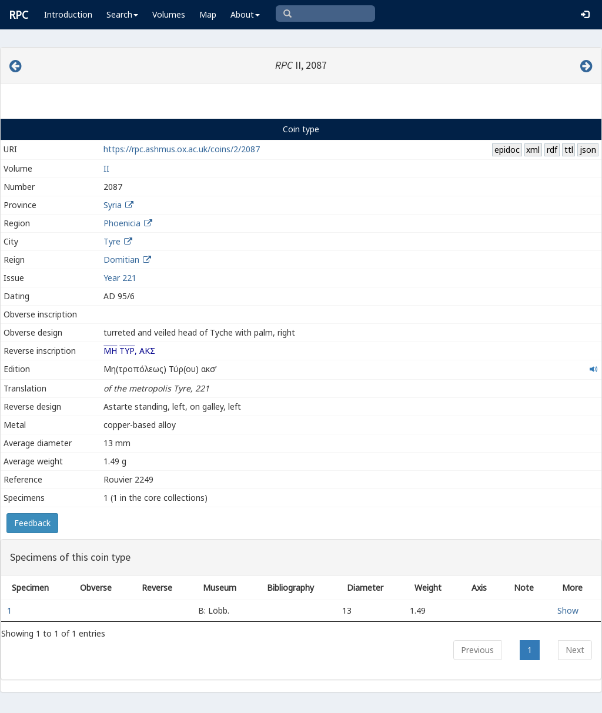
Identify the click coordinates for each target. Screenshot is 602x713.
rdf (552, 149)
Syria (112, 204)
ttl (568, 149)
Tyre (112, 241)
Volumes (168, 14)
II (106, 168)
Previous (477, 649)
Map (207, 14)
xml (533, 149)
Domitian (121, 259)
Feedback (32, 522)
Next (575, 649)
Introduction (68, 14)
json (588, 149)
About (245, 14)
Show (567, 610)
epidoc (507, 149)
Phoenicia (122, 223)
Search (122, 14)
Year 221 (119, 277)
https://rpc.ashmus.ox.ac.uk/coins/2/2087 (181, 149)
